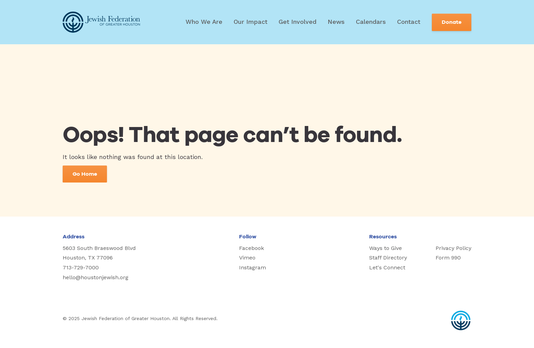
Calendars (371, 21)
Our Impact (250, 21)
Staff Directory (388, 257)
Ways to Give (385, 248)
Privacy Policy (453, 248)
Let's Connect (387, 267)
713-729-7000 (81, 267)
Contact (408, 21)
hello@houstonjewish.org (95, 277)
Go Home (85, 174)
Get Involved (297, 21)
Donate (451, 22)
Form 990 (448, 257)
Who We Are (204, 21)
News (336, 21)
